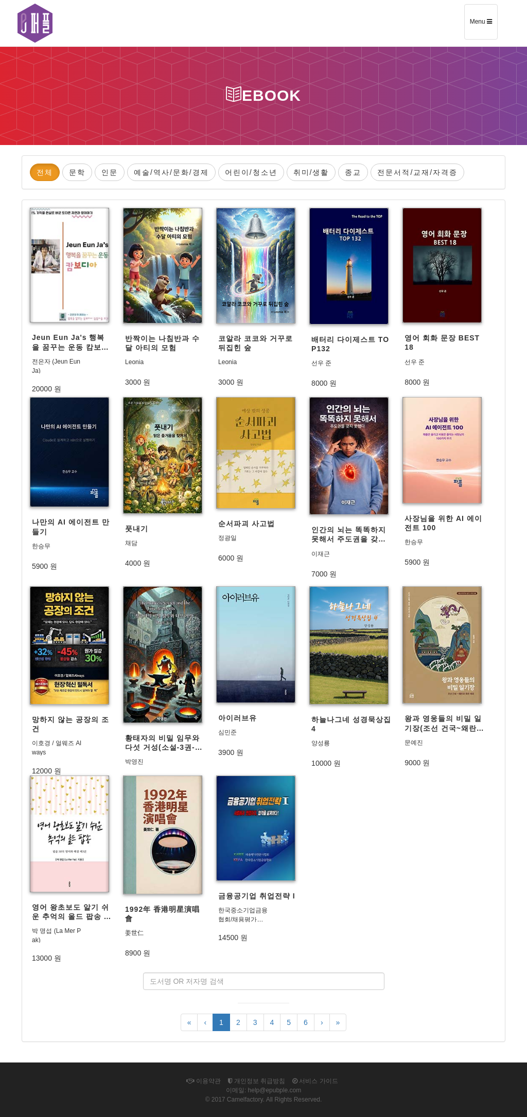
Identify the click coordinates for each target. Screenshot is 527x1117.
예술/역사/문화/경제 (171, 172)
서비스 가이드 (315, 1081)
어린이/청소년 (251, 172)
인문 (109, 172)
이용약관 (203, 1081)
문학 (77, 172)
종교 (353, 172)
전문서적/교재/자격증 (417, 172)
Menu (483, 25)
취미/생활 (311, 172)
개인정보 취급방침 (257, 1081)
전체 (45, 172)
